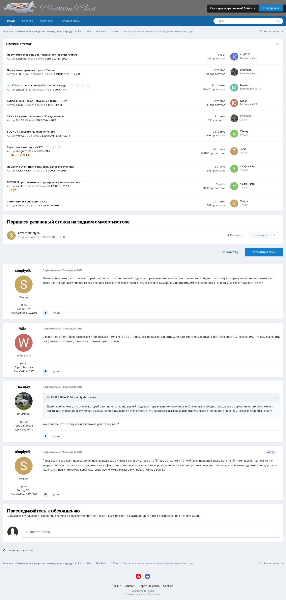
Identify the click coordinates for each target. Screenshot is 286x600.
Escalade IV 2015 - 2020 (66, 73)
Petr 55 (20, 120)
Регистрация (271, 8)
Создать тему (230, 251)
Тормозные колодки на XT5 (25, 146)
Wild (22, 328)
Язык (117, 585)
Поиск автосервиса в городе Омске (31, 70)
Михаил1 (245, 85)
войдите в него (148, 515)
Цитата (56, 312)
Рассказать (235, 234)
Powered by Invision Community (143, 594)
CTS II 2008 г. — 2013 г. (56, 170)
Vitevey (20, 135)
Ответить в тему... (38, 531)
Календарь (46, 20)
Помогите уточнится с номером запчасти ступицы (40, 166)
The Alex (23, 387)
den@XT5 (21, 150)
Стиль (130, 585)
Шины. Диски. (54, 104)
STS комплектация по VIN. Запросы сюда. (40, 85)
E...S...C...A (22, 73)
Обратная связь (70, 20)
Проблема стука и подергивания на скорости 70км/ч (42, 54)
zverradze (245, 69)
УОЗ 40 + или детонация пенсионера (31, 131)
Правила (27, 20)
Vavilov (20, 205)
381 (23, 363)
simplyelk (34, 232)
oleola (19, 185)
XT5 (47, 150)
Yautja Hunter (23, 170)
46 (24, 304)
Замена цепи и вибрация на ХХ (27, 201)
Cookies (168, 585)
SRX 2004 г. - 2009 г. (58, 58)
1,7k (24, 421)
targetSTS (21, 89)
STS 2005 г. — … (59, 89)
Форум (11, 22)
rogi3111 (245, 54)
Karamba (21, 58)
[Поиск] (233, 21)
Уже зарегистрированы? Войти (232, 8)
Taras (243, 148)
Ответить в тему (264, 251)
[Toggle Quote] (48, 397)
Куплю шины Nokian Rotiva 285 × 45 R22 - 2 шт (37, 100)
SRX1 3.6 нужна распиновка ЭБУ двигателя (35, 116)
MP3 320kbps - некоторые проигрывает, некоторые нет (43, 181)
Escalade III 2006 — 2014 (56, 135)
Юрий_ (20, 104)
